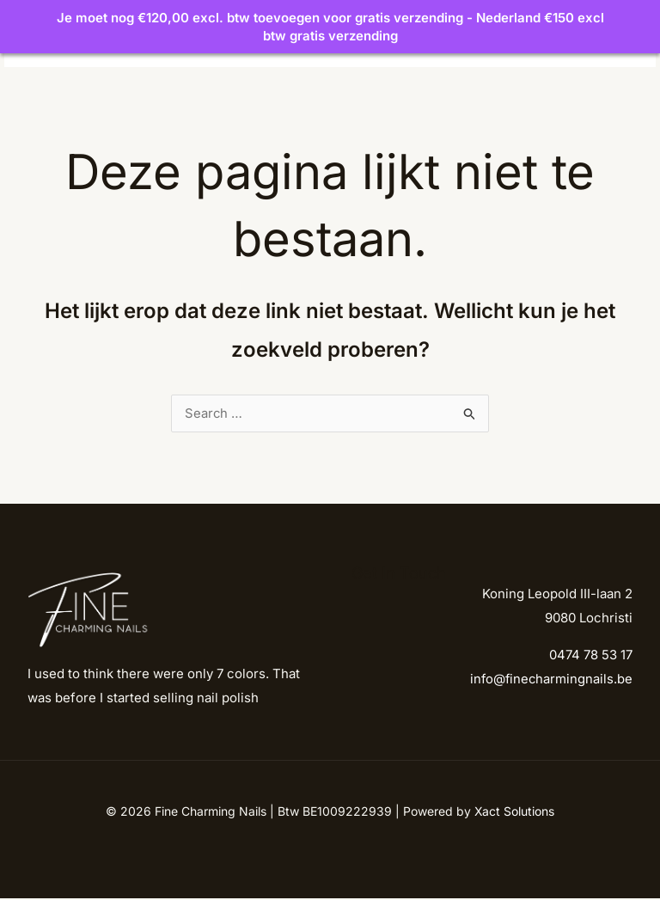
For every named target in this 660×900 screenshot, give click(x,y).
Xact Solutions (514, 812)
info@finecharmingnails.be (550, 681)
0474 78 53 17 (590, 657)
